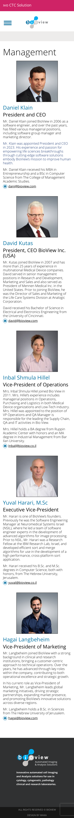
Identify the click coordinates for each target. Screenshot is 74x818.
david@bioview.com (23, 321)
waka (43, 815)
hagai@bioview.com (23, 718)
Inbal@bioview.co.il (22, 446)
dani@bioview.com (22, 186)
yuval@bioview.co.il (22, 582)
